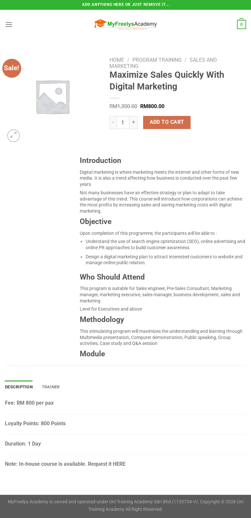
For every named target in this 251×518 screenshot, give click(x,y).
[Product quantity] (122, 122)
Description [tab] (19, 386)
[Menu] (9, 24)
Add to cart (167, 122)
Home (116, 60)
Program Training (157, 60)
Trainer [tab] (51, 386)
